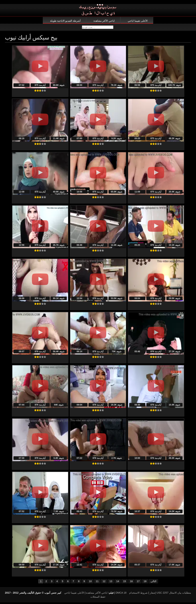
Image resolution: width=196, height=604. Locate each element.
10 (90, 582)
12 (104, 582)
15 (124, 582)
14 (117, 582)
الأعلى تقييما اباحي (138, 20)
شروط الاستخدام (138, 594)
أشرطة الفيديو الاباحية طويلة (65, 20)
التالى (153, 582)
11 (97, 582)
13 (110, 582)
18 (145, 582)
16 (131, 582)
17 (138, 582)
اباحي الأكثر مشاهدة (104, 20)
